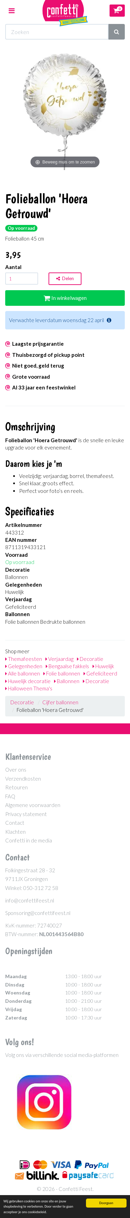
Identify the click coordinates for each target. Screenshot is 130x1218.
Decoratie (90, 659)
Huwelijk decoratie (28, 681)
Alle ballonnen (22, 673)
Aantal (13, 267)
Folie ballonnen (61, 673)
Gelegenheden (23, 666)
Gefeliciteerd (100, 673)
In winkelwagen (65, 298)
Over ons (15, 769)
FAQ (10, 796)
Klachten (15, 832)
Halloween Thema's (28, 688)
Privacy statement (26, 814)
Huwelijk (103, 666)
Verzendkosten (23, 778)
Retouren (16, 787)
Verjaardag (59, 659)
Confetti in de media (28, 840)
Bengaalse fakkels (67, 666)
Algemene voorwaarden (32, 805)
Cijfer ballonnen (60, 702)
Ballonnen (66, 681)
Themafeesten (23, 659)
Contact (14, 823)
